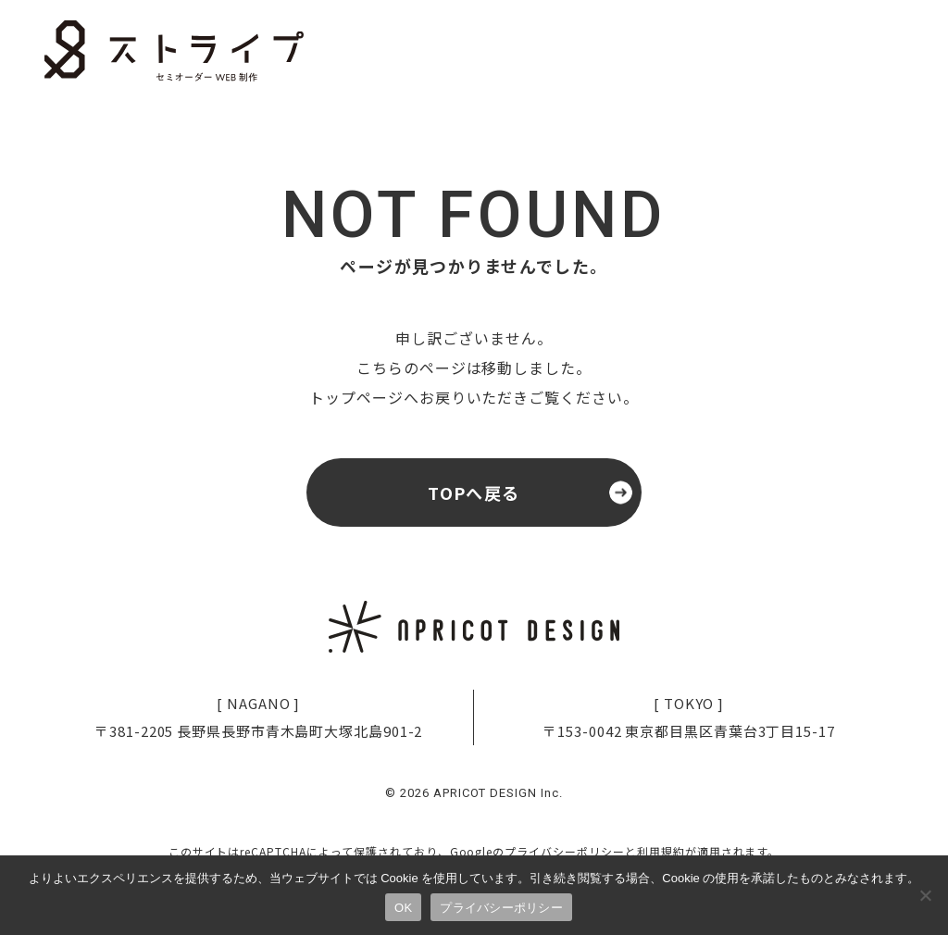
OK (403, 908)
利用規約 (661, 851)
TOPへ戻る (474, 492)
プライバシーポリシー (565, 851)
